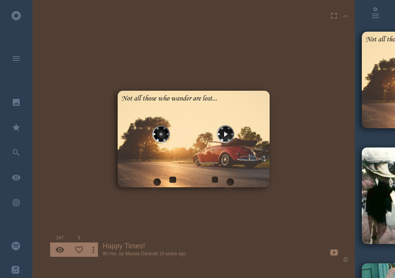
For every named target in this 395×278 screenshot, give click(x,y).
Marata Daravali (141, 253)
